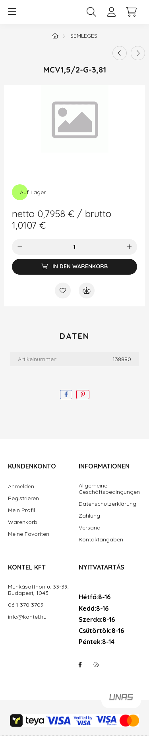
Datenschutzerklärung (107, 504)
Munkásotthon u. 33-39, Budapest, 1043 (38, 590)
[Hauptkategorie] (55, 35)
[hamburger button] (12, 12)
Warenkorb (22, 522)
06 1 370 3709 (26, 605)
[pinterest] (82, 394)
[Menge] (74, 247)
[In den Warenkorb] (74, 267)
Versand (90, 527)
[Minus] (20, 247)
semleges (83, 35)
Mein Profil (21, 510)
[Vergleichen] (87, 290)
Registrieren (23, 498)
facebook (80, 665)
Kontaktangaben (101, 539)
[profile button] (111, 12)
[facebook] (66, 394)
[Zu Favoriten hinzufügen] (63, 290)
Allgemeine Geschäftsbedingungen (109, 489)
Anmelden (21, 486)
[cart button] (131, 12)
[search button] (91, 12)
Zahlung (89, 515)
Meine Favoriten (28, 534)
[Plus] (129, 247)
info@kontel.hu (27, 617)
